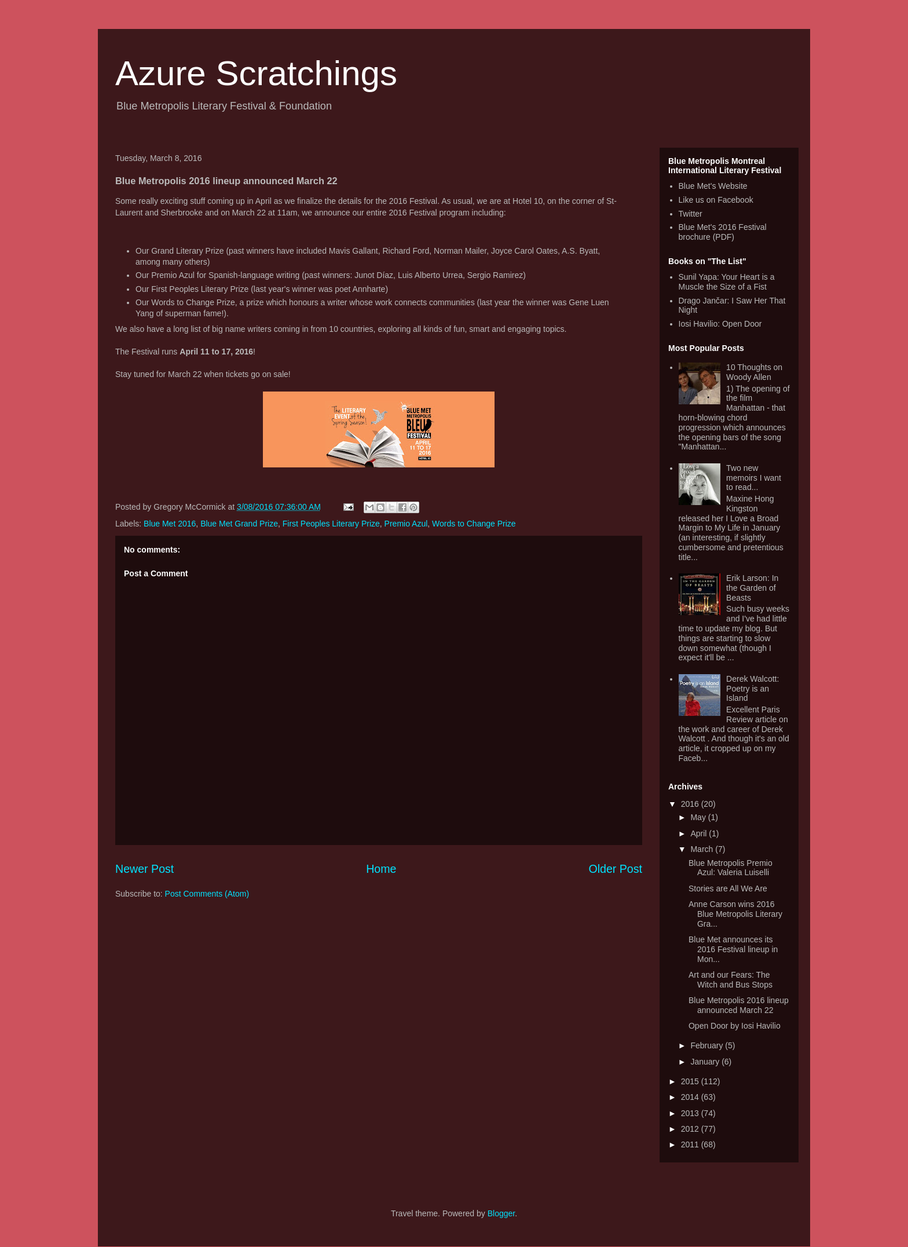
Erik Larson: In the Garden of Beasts (752, 587)
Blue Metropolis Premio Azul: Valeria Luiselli (730, 867)
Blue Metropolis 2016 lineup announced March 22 (739, 1005)
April (699, 833)
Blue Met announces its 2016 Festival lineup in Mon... (733, 949)
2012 (691, 1128)
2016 (691, 804)
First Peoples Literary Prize (331, 523)
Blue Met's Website (713, 186)
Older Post (615, 868)
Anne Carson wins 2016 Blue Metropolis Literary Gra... (735, 913)
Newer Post (144, 868)
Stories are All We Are (728, 888)
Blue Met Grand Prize (239, 523)
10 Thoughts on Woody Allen (754, 372)
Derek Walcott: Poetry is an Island (752, 688)
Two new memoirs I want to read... (753, 477)
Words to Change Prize (473, 523)
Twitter (690, 213)
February (707, 1045)
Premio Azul (406, 523)
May (699, 817)
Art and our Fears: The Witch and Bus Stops (730, 979)
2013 (691, 1113)
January (706, 1061)
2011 (691, 1144)
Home (381, 868)
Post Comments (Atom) (207, 893)
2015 (691, 1081)
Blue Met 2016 (170, 523)
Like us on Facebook (716, 199)
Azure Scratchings (256, 73)
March (702, 849)
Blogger (501, 1213)
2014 (691, 1097)
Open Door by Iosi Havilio (735, 1025)
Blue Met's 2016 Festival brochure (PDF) (723, 232)
